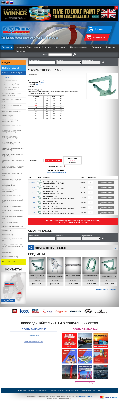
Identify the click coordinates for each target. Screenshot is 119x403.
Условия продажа (41, 390)
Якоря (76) (7, 77)
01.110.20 (32, 207)
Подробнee (8, 300)
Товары (5, 47)
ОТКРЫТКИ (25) (6, 252)
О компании (22, 390)
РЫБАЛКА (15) (6, 230)
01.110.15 (32, 202)
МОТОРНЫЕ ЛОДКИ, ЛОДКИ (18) (11, 180)
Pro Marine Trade (34, 335)
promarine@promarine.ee (85, 396)
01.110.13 (32, 197)
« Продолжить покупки (106, 289)
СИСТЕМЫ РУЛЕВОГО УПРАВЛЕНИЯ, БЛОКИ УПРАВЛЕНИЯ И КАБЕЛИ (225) (13, 167)
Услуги (48, 47)
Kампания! (61, 47)
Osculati (41, 83)
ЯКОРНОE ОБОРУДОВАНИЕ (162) (12, 73)
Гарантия (53, 390)
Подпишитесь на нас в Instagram (85, 383)
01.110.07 (32, 192)
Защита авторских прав (88, 390)
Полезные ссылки (78, 47)
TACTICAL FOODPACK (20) (10, 257)
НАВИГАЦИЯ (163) (7, 115)
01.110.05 (32, 187)
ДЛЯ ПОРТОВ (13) (7, 234)
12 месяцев (72, 162)
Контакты (20, 51)
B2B (99, 390)
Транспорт (111, 47)
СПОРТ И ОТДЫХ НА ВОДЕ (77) (11, 222)
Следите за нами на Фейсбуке (33, 341)
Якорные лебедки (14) (10, 80)
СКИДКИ (6, 62)
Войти (99, 29)
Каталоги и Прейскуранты (28, 47)
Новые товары (10, 68)
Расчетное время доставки (56, 173)
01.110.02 (32, 182)
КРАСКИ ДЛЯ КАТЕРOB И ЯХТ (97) (12, 206)
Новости (31, 390)
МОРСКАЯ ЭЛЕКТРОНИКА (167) (11, 111)
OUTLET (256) (9, 262)
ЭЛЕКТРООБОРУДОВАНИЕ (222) (11, 126)
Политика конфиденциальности (68, 390)
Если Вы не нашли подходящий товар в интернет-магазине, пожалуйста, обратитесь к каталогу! (73, 221)
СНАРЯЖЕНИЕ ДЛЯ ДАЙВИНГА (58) (12, 226)
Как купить (96, 47)
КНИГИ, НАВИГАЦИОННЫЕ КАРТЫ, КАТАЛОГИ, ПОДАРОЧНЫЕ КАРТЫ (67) (12, 246)
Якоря (44, 81)
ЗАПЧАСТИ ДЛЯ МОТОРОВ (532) (11, 196)
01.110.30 (32, 212)
